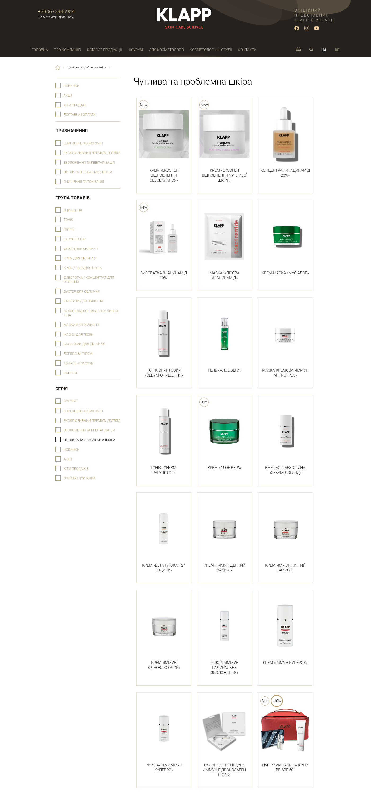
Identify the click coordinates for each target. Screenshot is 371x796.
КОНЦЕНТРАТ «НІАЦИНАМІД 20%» (285, 140)
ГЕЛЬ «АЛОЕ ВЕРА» (224, 337)
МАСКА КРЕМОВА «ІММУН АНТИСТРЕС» (285, 340)
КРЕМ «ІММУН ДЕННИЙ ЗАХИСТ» (224, 535)
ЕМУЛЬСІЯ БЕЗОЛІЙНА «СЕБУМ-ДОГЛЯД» (285, 438)
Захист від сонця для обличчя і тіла (91, 313)
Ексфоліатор (75, 239)
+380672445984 (56, 11)
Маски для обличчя (81, 325)
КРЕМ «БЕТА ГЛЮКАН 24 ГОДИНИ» (164, 535)
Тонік (68, 220)
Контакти (247, 50)
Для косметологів (166, 50)
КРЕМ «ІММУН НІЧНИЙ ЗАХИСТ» (285, 535)
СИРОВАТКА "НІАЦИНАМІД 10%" (164, 243)
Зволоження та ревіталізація (89, 163)
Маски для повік (78, 335)
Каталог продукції (104, 50)
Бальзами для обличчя (84, 344)
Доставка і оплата (79, 115)
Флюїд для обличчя (81, 249)
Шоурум (135, 50)
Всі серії (71, 401)
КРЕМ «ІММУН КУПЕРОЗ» (285, 630)
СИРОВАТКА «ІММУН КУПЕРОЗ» (164, 735)
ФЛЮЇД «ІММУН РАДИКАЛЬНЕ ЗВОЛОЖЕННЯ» (224, 635)
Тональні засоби (78, 363)
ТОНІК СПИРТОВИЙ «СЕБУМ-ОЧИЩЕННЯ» (164, 340)
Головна (40, 50)
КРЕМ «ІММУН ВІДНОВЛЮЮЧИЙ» (164, 632)
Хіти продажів (76, 469)
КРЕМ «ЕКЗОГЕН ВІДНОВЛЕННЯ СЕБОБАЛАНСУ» (164, 143)
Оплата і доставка (79, 478)
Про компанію (67, 50)
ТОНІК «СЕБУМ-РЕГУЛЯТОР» (164, 438)
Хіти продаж (75, 105)
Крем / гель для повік (83, 268)
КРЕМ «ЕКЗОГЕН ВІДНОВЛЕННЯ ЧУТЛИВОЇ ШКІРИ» (224, 143)
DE (337, 50)
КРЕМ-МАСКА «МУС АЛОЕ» (285, 240)
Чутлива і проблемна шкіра (88, 172)
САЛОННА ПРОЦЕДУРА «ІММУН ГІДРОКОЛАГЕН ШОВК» (224, 737)
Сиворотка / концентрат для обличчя (89, 280)
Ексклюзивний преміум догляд (92, 153)
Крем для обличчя (80, 258)
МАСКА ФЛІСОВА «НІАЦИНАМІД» (224, 243)
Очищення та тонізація (84, 182)
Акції (68, 96)
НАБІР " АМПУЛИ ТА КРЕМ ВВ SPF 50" (285, 735)
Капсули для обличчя (83, 301)
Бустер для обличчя (82, 292)
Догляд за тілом (78, 354)
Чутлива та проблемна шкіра (89, 440)
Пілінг (69, 229)
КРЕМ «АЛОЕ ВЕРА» (224, 435)
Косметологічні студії (211, 50)
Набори (70, 373)
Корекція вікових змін (83, 143)
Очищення (73, 210)
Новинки (72, 86)
